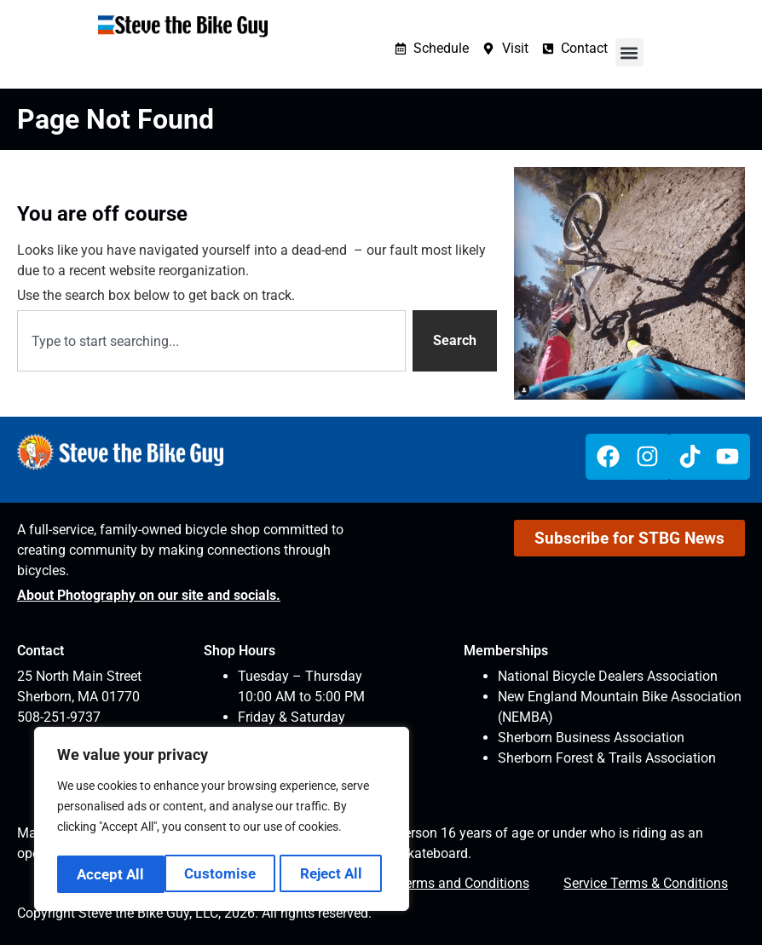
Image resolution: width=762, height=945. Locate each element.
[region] (221, 821)
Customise (111, 874)
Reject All (224, 874)
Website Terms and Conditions (437, 883)
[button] (629, 52)
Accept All (333, 874)
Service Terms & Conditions (645, 883)
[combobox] (211, 341)
